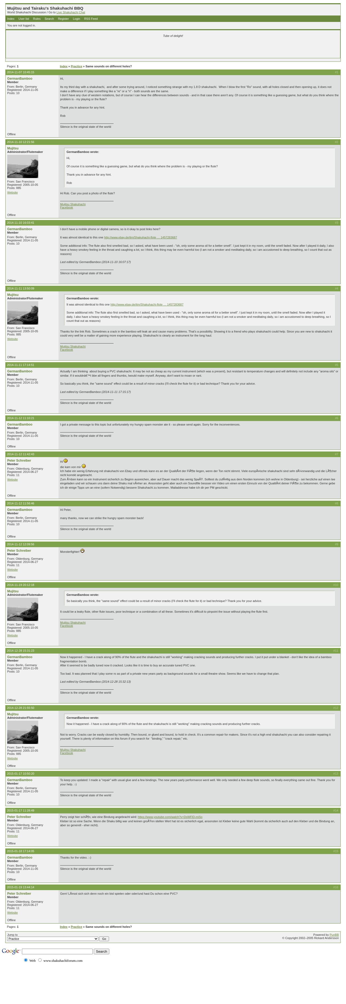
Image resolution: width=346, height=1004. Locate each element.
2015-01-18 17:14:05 (20, 851)
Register (63, 18)
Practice (76, 66)
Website (12, 192)
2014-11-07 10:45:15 (20, 72)
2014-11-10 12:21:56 (20, 142)
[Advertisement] (110, 49)
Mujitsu (12, 148)
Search (49, 18)
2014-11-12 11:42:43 (20, 454)
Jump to (58, 937)
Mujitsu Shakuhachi (72, 204)
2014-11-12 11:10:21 (20, 418)
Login (76, 18)
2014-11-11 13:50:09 (20, 288)
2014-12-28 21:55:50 (20, 707)
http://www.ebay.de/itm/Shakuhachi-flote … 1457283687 (140, 237)
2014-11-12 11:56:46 (20, 503)
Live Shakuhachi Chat (70, 12)
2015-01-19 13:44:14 (20, 887)
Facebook (66, 207)
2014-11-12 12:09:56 (20, 544)
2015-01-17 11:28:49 (20, 810)
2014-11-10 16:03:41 (20, 222)
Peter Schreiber (19, 460)
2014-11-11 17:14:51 (20, 364)
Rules (37, 18)
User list (23, 18)
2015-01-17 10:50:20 (20, 773)
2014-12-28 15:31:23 (20, 650)
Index (10, 18)
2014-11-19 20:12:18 (20, 584)
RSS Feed (91, 18)
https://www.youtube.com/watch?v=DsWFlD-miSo (170, 816)
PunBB (334, 934)
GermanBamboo (19, 78)
